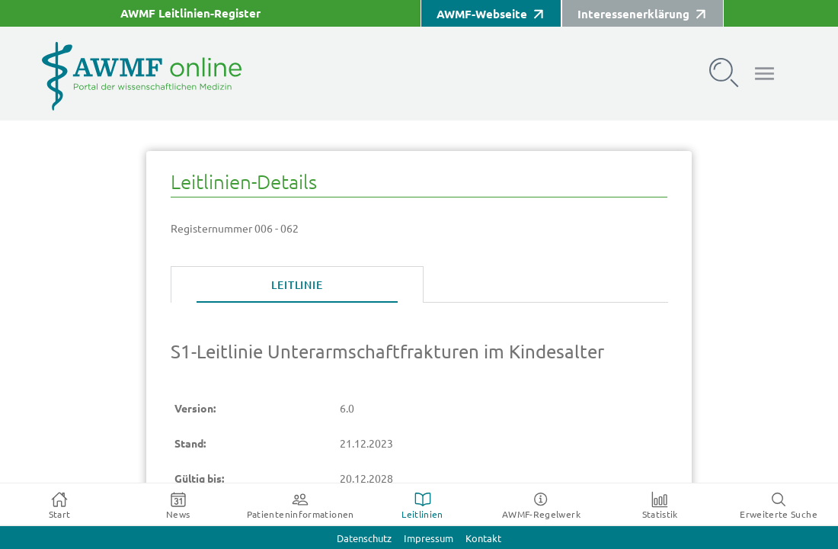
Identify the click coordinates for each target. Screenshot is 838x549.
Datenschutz (364, 538)
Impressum (428, 538)
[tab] (297, 285)
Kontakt (483, 538)
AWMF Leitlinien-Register (190, 13)
